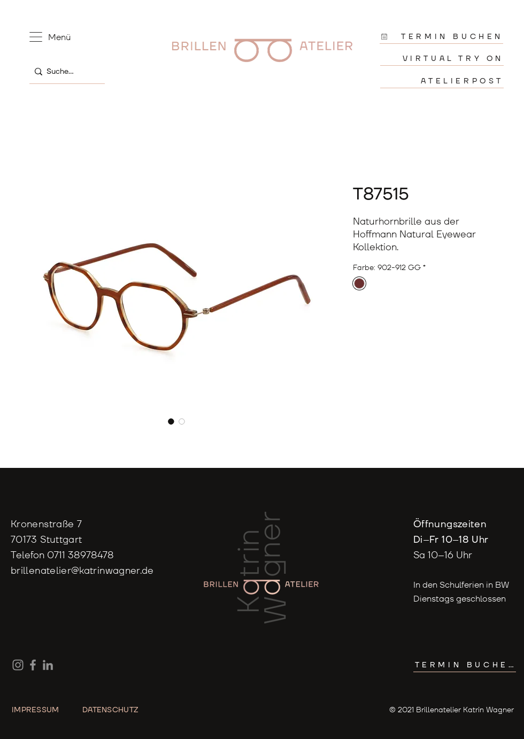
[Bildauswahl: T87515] (171, 421)
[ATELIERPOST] (442, 81)
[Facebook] (33, 665)
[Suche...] (64, 71)
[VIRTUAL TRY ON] (442, 58)
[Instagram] (18, 665)
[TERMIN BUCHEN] (441, 36)
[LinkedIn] (48, 665)
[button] (35, 37)
